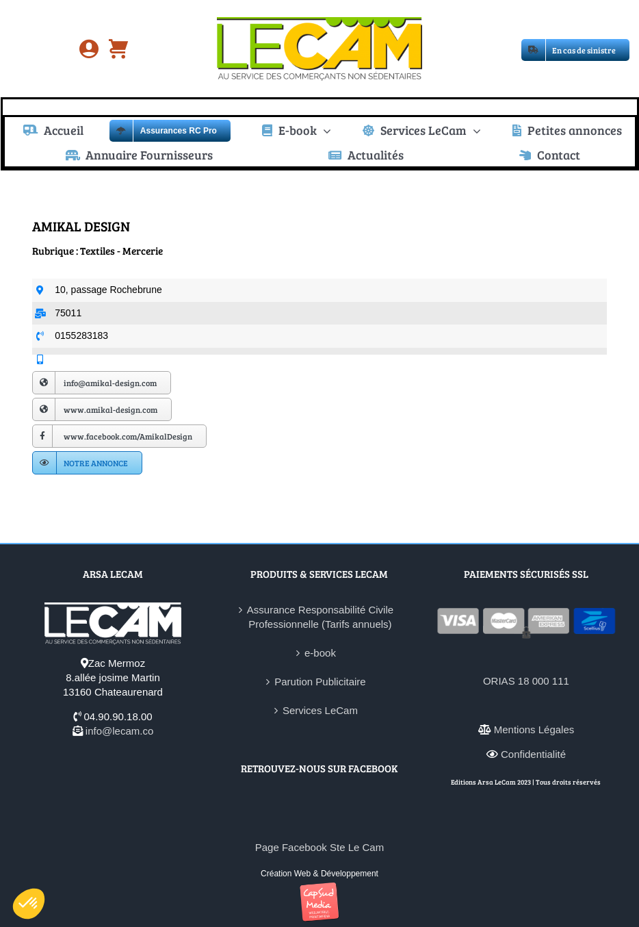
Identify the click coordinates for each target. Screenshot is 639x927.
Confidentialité (533, 754)
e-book (320, 653)
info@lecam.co (119, 731)
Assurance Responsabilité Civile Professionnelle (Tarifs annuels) (320, 617)
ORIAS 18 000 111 (526, 681)
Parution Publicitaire (319, 681)
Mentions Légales (534, 729)
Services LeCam (320, 710)
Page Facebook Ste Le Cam (319, 847)
